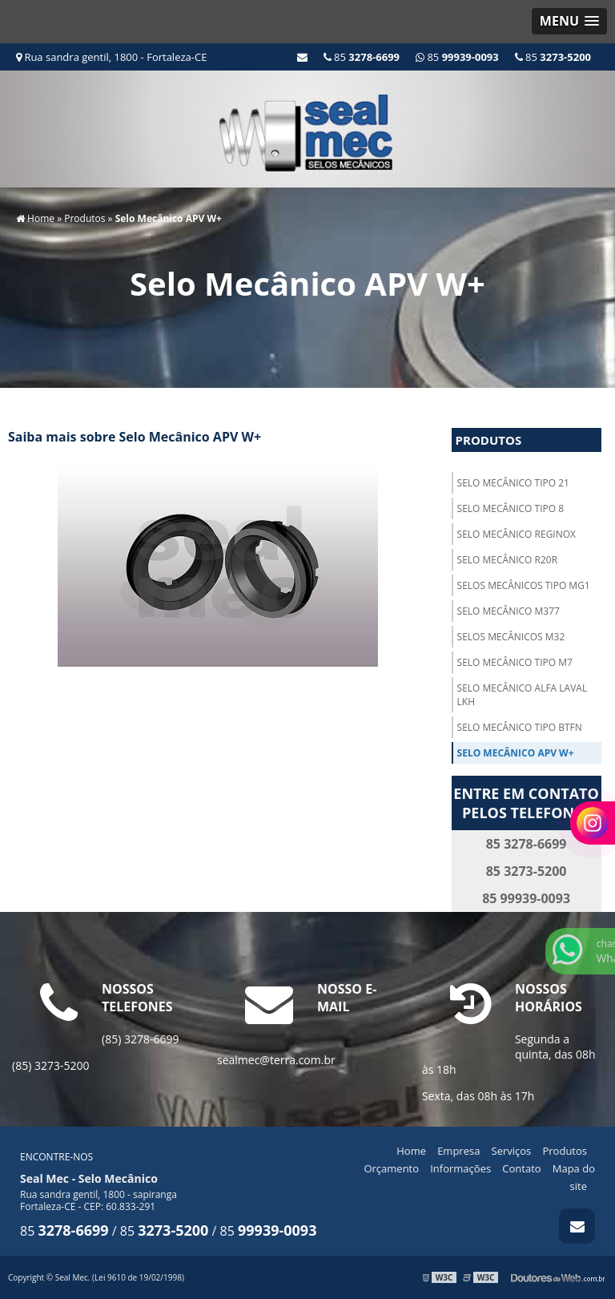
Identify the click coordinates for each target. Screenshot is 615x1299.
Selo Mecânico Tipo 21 (513, 483)
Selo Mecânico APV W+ (515, 753)
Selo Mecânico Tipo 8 (510, 508)
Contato (521, 1168)
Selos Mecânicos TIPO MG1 (523, 585)
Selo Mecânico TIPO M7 (515, 662)
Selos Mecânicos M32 (511, 636)
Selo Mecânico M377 (508, 611)
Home (411, 1151)
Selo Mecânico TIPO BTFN (519, 727)
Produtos (489, 440)
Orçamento (391, 1168)
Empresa (458, 1151)
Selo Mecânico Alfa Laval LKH (522, 694)
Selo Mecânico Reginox (516, 534)
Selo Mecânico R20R (507, 560)
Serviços (512, 1151)
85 (553, 57)
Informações (460, 1168)
